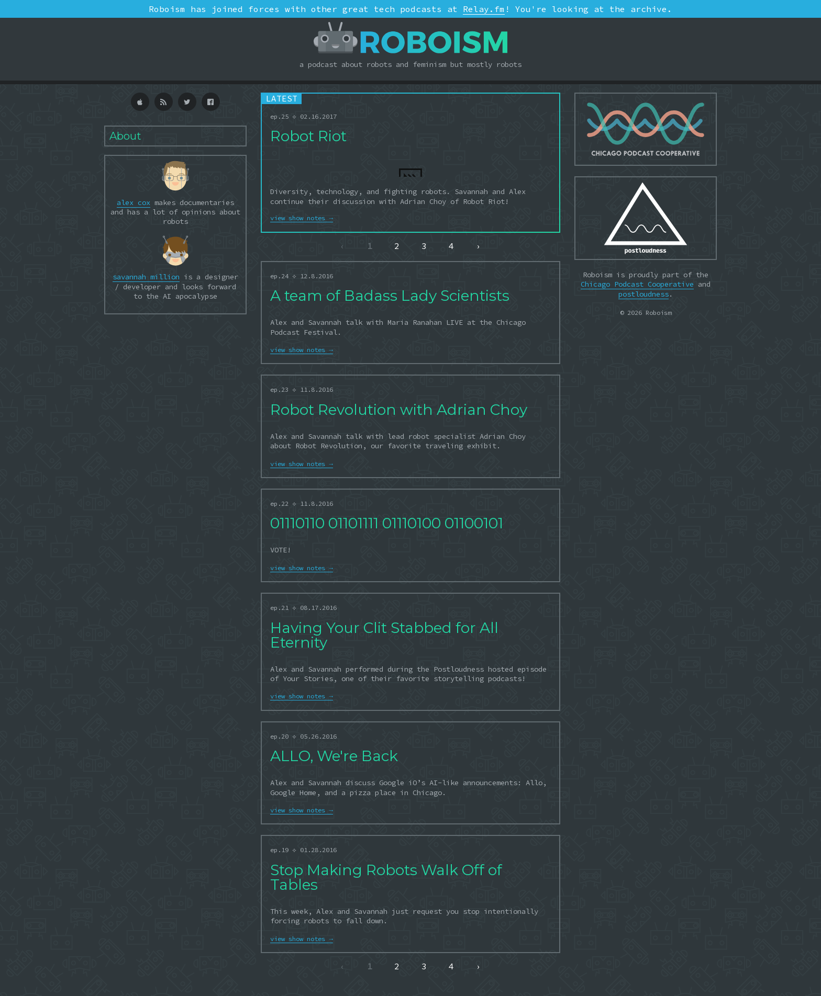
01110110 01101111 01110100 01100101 (386, 523)
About (125, 136)
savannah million (146, 276)
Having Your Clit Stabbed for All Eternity (384, 635)
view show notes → (301, 218)
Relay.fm (484, 9)
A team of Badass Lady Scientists (389, 295)
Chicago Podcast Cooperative (637, 284)
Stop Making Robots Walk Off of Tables (386, 877)
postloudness (643, 294)
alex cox (133, 202)
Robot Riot (308, 136)
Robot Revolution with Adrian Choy (398, 409)
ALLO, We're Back (334, 756)
